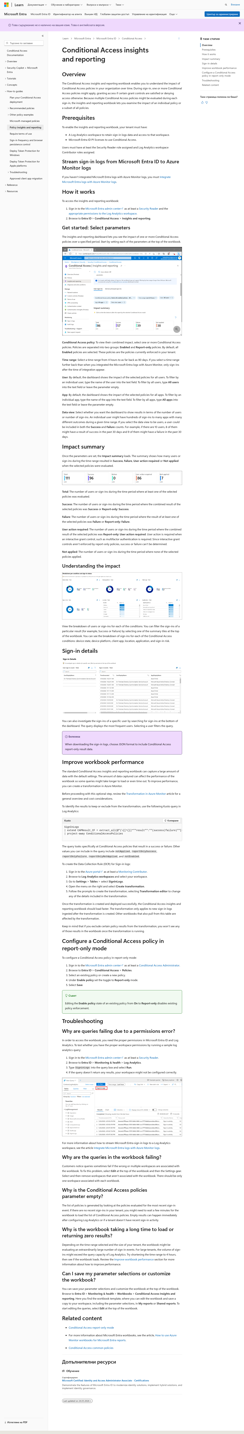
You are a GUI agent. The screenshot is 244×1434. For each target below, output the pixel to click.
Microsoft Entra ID (106, 38)
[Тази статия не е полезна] (206, 102)
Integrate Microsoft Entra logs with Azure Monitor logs (127, 1148)
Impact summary (211, 58)
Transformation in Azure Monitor (146, 793)
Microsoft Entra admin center (103, 208)
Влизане (235, 4)
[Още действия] (179, 38)
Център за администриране (222, 14)
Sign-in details (209, 63)
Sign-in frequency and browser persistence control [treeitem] (26, 142)
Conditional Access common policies (91, 1348)
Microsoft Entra (82, 38)
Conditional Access (132, 38)
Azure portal (92, 871)
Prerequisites (209, 49)
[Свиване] (42, 36)
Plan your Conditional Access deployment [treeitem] (25, 99)
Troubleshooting (210, 80)
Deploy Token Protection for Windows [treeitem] (25, 153)
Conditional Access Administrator (159, 965)
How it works (209, 54)
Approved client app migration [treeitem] (26, 178)
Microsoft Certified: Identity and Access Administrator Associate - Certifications (105, 1380)
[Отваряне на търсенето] (226, 5)
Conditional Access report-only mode (91, 1327)
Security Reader (148, 208)
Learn (66, 38)
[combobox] (24, 43)
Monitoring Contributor (132, 871)
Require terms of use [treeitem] (21, 133)
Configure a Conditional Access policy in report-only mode (218, 74)
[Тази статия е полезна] (202, 102)
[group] (122, 832)
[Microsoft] (6, 4)
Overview (207, 45)
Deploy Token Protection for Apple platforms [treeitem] (25, 163)
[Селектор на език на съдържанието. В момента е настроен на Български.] (13, 1428)
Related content (210, 85)
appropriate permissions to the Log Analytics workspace (103, 213)
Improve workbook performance (134, 1259)
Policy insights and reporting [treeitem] (25, 127)
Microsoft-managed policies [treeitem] (25, 121)
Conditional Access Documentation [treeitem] (17, 53)
